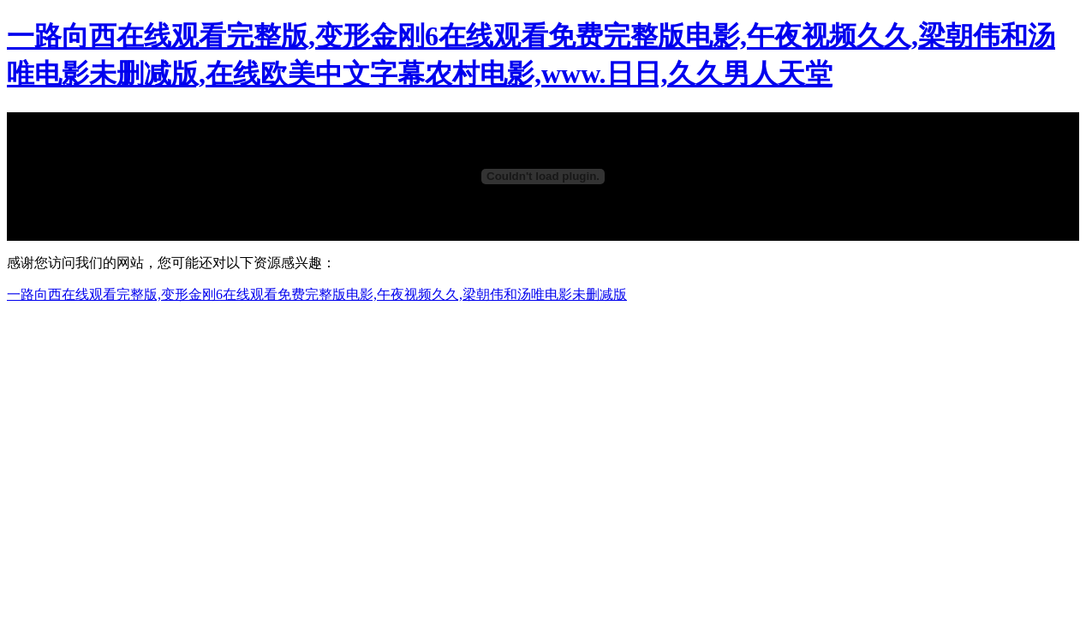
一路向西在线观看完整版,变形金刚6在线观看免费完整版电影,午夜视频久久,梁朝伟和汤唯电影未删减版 (317, 294)
